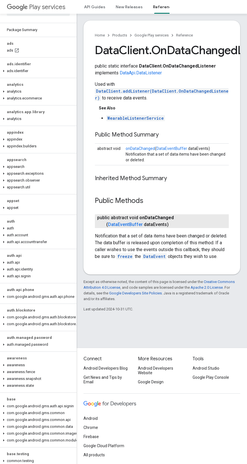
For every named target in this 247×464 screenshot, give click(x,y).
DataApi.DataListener (141, 73)
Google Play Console (211, 377)
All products (94, 455)
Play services (36, 7)
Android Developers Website (155, 370)
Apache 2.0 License (207, 287)
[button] (37, 71)
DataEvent (154, 256)
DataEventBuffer (171, 148)
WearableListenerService (135, 118)
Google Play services (151, 35)
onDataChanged (140, 148)
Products (119, 35)
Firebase (91, 436)
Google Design (151, 382)
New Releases (129, 6)
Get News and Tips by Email (102, 379)
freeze (124, 256)
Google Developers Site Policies (135, 293)
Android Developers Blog (105, 368)
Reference (184, 35)
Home (100, 35)
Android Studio (206, 368)
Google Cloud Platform (103, 445)
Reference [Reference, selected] (163, 6)
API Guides (94, 6)
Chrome (90, 427)
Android (90, 418)
